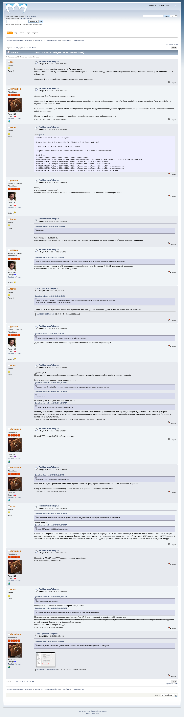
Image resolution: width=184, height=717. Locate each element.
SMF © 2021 (92, 711)
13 (24, 48)
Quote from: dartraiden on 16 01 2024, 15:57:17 (51, 403)
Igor (12, 62)
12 (22, 48)
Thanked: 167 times (14, 207)
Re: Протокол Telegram (49, 61)
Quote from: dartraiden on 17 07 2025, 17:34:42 (51, 513)
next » (176, 44)
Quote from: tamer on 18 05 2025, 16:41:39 (49, 334)
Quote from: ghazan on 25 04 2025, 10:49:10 (50, 226)
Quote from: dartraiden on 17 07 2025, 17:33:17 (51, 525)
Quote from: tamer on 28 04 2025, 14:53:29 (49, 257)
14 (26, 48)
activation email (25, 18)
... (14, 48)
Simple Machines (101, 711)
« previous (169, 44)
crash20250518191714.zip (44, 314)
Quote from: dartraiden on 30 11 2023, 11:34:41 (51, 383)
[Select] (41, 135)
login (26, 16)
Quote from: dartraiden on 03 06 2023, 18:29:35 (51, 608)
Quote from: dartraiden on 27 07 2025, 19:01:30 (51, 597)
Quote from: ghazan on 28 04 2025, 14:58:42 (50, 296)
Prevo (13, 365)
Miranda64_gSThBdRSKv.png (46, 669)
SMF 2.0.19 (82, 711)
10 (17, 48)
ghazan (14, 180)
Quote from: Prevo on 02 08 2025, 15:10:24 (49, 641)
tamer (13, 127)
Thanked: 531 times (14, 119)
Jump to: (157, 695)
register (33, 16)
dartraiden (15, 89)
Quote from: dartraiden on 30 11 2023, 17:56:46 (51, 391)
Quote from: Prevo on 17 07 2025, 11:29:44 (49, 475)
